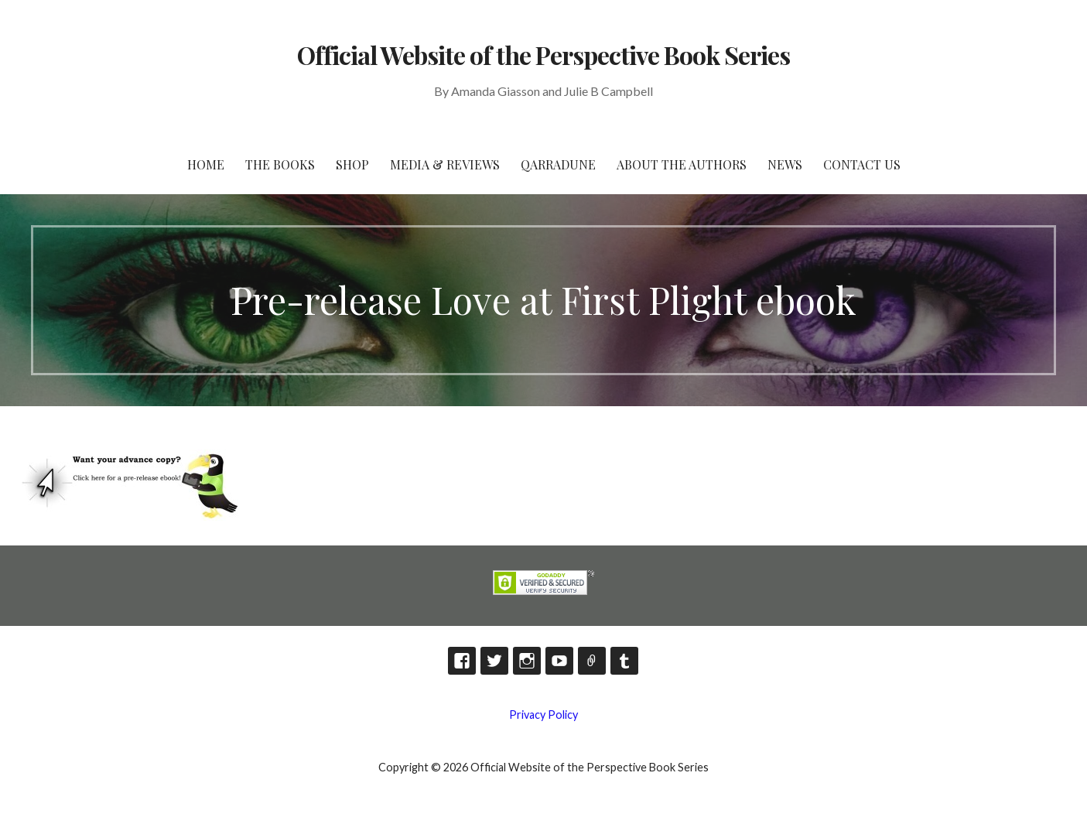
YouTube (559, 661)
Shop (352, 164)
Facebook (462, 661)
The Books (280, 164)
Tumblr (624, 661)
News (784, 164)
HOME (205, 164)
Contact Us (862, 164)
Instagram (527, 661)
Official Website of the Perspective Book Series (544, 54)
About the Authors (682, 164)
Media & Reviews (445, 164)
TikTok (592, 661)
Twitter (494, 661)
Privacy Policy (543, 714)
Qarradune (558, 164)
